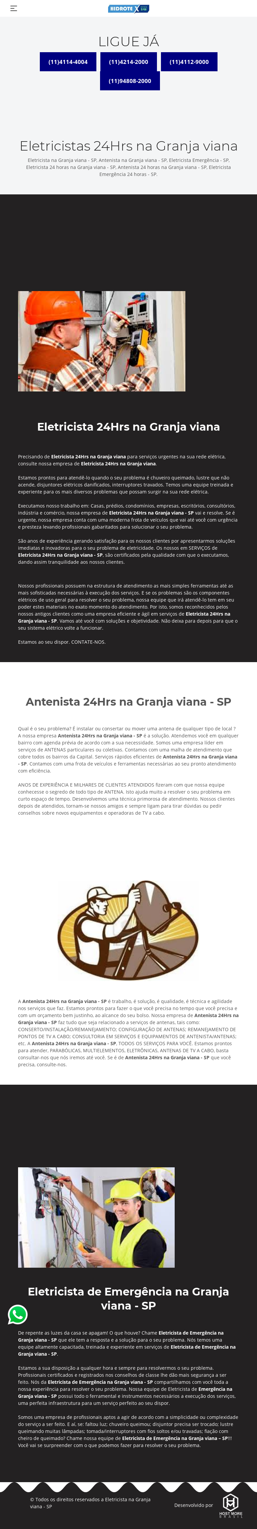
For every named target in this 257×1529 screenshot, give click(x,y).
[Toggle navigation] (13, 8)
